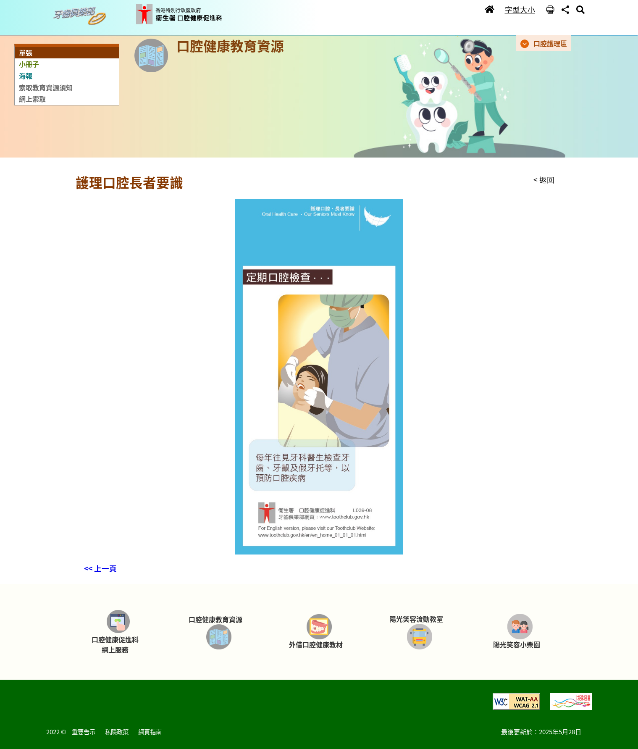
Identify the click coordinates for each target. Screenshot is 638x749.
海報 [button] (25, 76)
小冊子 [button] (29, 64)
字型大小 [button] (520, 9)
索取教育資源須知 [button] (46, 87)
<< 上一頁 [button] (100, 568)
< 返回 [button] (543, 179)
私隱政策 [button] (117, 731)
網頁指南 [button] (150, 731)
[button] (81, 16)
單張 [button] (25, 52)
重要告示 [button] (83, 731)
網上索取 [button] (32, 99)
